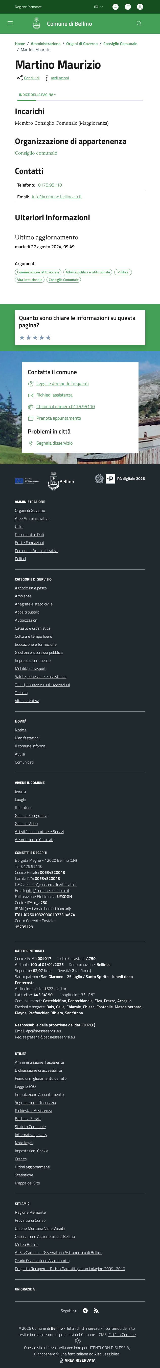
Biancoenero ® (46, 1354)
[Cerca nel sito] (139, 24)
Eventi (20, 791)
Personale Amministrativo (36, 551)
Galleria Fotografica (31, 815)
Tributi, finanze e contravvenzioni (42, 684)
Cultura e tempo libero (33, 636)
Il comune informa (30, 746)
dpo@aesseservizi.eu (43, 1031)
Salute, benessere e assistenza (40, 676)
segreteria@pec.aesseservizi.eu (49, 1037)
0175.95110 (50, 185)
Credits (21, 1159)
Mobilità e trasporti (31, 668)
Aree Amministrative (32, 518)
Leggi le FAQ (25, 1086)
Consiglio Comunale (120, 44)
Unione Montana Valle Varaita (40, 1228)
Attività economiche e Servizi (39, 832)
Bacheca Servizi (28, 1118)
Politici (20, 559)
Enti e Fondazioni (29, 542)
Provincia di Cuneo (30, 1220)
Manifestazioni (27, 738)
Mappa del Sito (27, 1183)
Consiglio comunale (36, 153)
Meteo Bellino (26, 1244)
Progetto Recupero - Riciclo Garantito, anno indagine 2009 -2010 (70, 1269)
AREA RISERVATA (77, 1360)
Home (20, 44)
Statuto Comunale (30, 1127)
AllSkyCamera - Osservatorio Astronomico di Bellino (58, 1252)
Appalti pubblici (27, 612)
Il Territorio (23, 807)
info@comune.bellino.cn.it (57, 196)
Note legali (24, 1143)
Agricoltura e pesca (31, 588)
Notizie (21, 730)
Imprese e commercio (33, 660)
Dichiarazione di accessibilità (38, 1070)
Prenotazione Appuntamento (39, 1094)
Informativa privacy (31, 1135)
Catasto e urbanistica (32, 628)
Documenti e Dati (29, 534)
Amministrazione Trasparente (39, 1062)
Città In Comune (122, 1334)
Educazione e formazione (36, 644)
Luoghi (20, 799)
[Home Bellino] (59, 23)
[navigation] (10, 23)
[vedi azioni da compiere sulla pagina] (56, 78)
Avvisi (20, 754)
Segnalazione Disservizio (35, 1102)
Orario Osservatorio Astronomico (42, 1260)
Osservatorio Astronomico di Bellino (45, 1236)
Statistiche (24, 1175)
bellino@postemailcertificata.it (51, 884)
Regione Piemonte (30, 1212)
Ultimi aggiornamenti (32, 1167)
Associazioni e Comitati (34, 840)
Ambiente (23, 596)
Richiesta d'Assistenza (33, 1110)
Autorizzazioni (26, 620)
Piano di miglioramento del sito (40, 1078)
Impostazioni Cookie (31, 1151)
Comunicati (24, 762)
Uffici (19, 526)
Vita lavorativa (27, 701)
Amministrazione (45, 44)
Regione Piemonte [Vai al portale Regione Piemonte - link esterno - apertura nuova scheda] (28, 6)
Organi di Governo (82, 44)
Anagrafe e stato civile (34, 604)
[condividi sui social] (28, 78)
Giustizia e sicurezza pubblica (39, 652)
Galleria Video (26, 823)
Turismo (21, 693)
